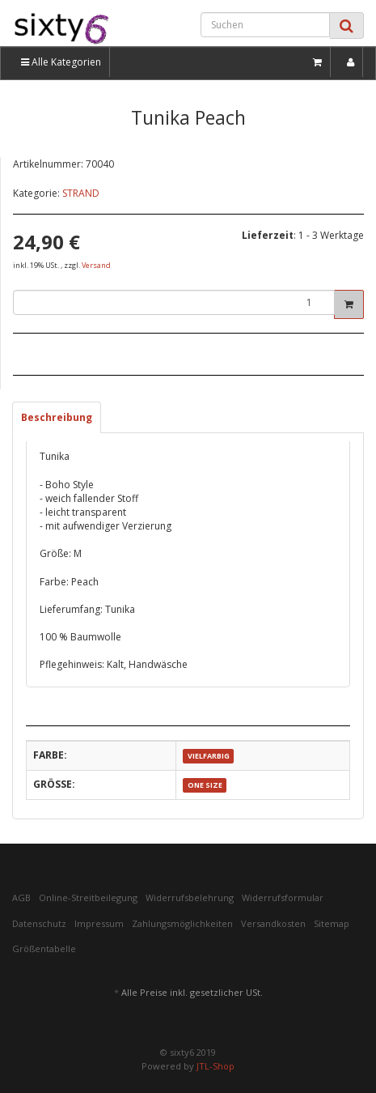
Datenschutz (39, 923)
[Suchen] (265, 24)
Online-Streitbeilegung (88, 897)
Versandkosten (273, 923)
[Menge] (174, 302)
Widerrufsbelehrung (190, 897)
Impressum (99, 923)
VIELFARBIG (209, 756)
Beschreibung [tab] (56, 417)
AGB (21, 897)
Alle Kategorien (61, 62)
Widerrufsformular (282, 897)
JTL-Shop (215, 1066)
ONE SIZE (205, 785)
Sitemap (331, 923)
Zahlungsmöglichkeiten (182, 923)
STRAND (80, 193)
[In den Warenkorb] (349, 304)
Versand (96, 265)
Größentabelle (44, 948)
